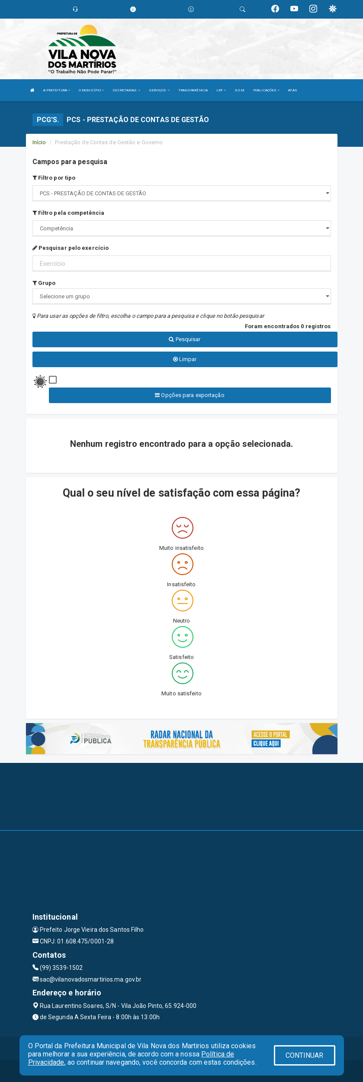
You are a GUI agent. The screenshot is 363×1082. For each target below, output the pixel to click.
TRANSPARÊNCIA (193, 90)
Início (39, 142)
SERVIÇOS (159, 90)
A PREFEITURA (56, 90)
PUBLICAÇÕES (266, 90)
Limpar (185, 359)
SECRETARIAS (126, 90)
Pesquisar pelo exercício (70, 248)
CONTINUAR (305, 1055)
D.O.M (240, 90)
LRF (221, 90)
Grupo (44, 283)
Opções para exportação (189, 395)
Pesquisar (184, 339)
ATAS (292, 90)
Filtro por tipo (54, 177)
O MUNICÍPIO (91, 90)
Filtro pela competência (68, 213)
